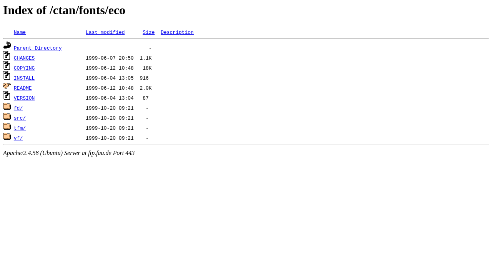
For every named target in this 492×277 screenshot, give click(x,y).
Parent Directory (38, 47)
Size (149, 31)
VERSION (24, 97)
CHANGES (24, 57)
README (23, 87)
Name (20, 31)
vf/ (18, 137)
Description (177, 31)
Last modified (105, 31)
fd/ (18, 107)
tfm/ (20, 127)
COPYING (24, 67)
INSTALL (24, 77)
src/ (20, 117)
